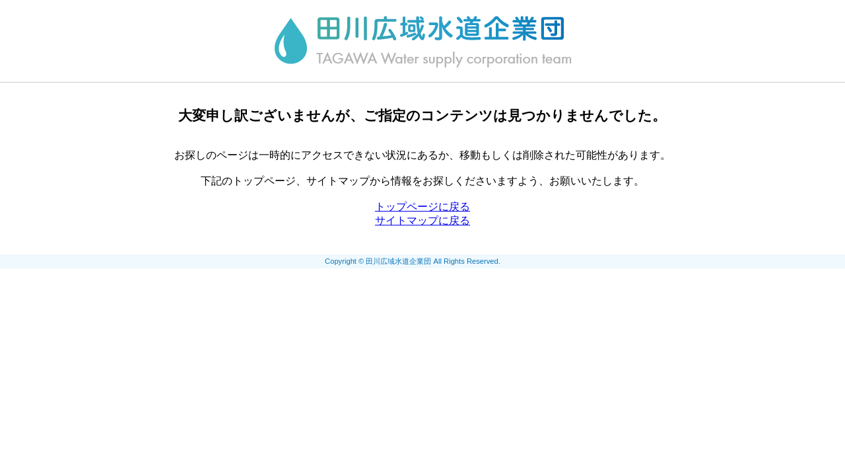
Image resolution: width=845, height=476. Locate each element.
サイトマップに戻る (422, 220)
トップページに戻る (422, 206)
